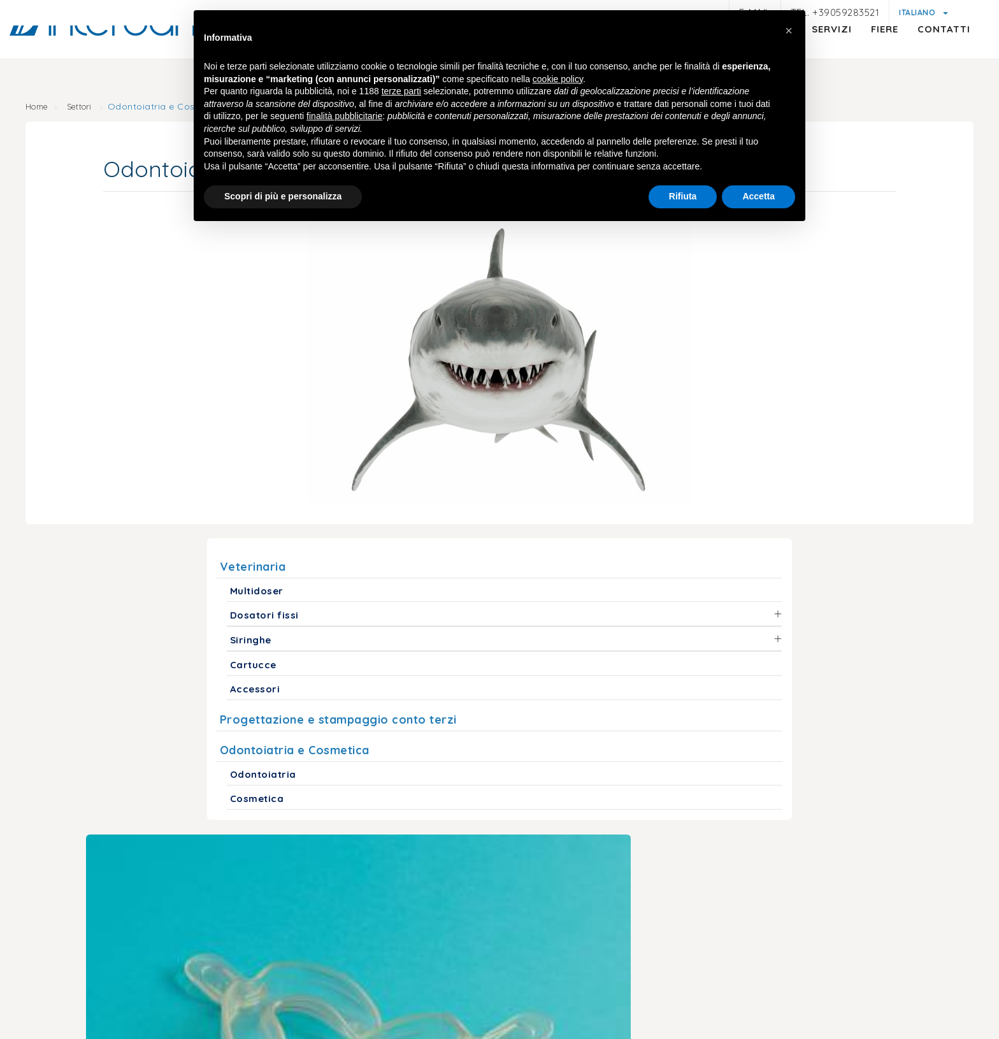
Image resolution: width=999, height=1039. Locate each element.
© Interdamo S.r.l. (449, 939)
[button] (789, 30)
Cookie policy (532, 964)
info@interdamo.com (218, 856)
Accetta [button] (758, 198)
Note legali (199, 979)
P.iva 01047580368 (544, 939)
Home (51, 108)
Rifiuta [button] (683, 198)
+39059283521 (342, 856)
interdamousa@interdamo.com (672, 835)
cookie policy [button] (558, 81)
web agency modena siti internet (500, 1019)
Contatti (905, 54)
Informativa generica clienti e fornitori (401, 979)
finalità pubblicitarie (344, 118)
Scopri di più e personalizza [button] (282, 198)
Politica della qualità (774, 979)
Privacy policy (271, 978)
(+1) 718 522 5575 (828, 835)
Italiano (918, 12)
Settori (99, 108)
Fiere (846, 54)
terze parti (401, 93)
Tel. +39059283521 (835, 12)
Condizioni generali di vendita (645, 979)
